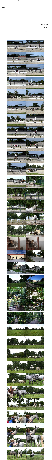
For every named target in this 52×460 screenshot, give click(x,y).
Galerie (18, 0)
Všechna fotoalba (31, 0)
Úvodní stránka (24, 0)
